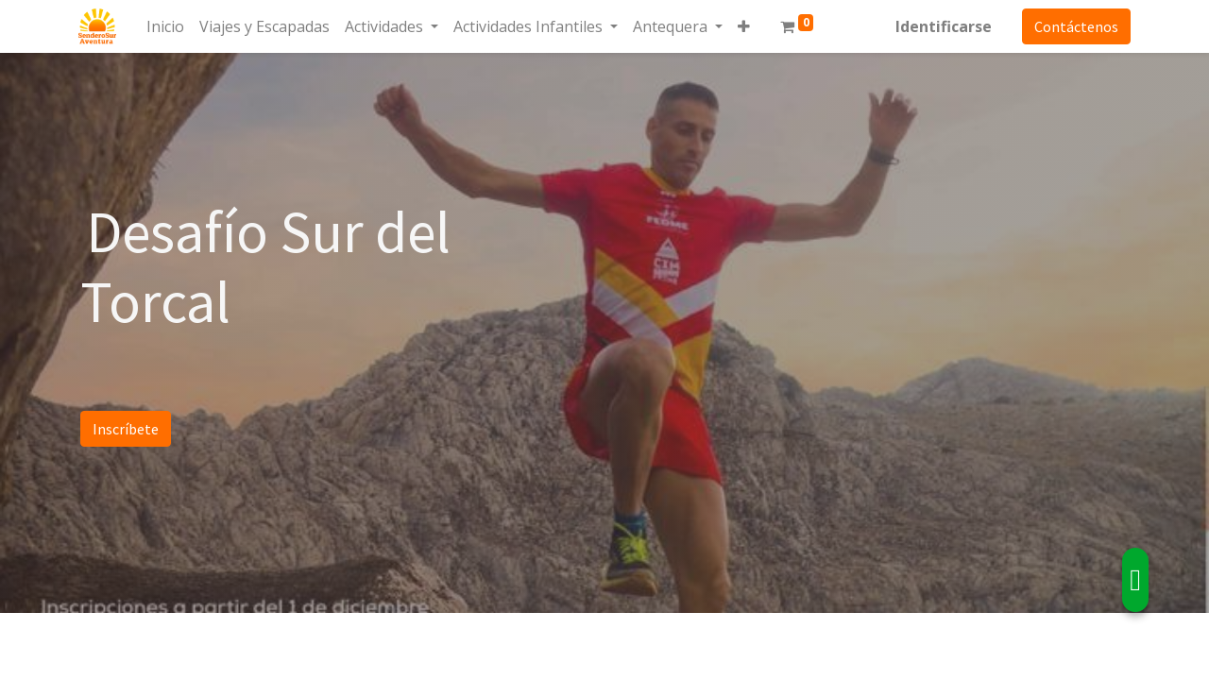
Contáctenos (1074, 26)
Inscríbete (126, 428)
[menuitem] (167, 26)
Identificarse (942, 26)
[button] (745, 26)
